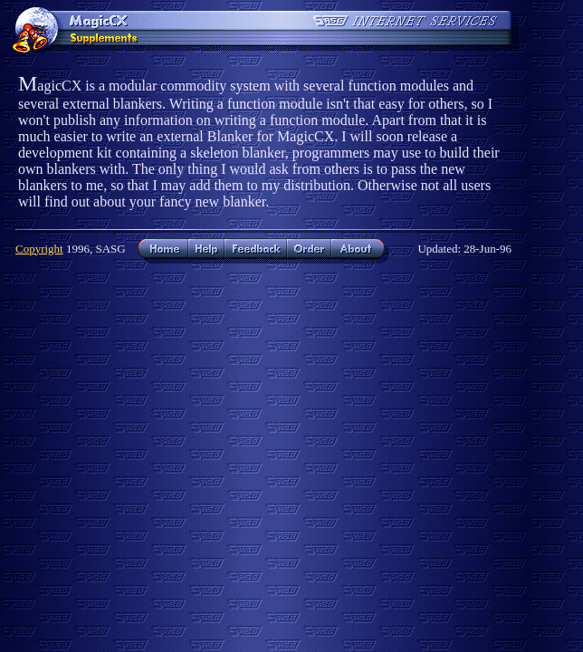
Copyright (39, 248)
